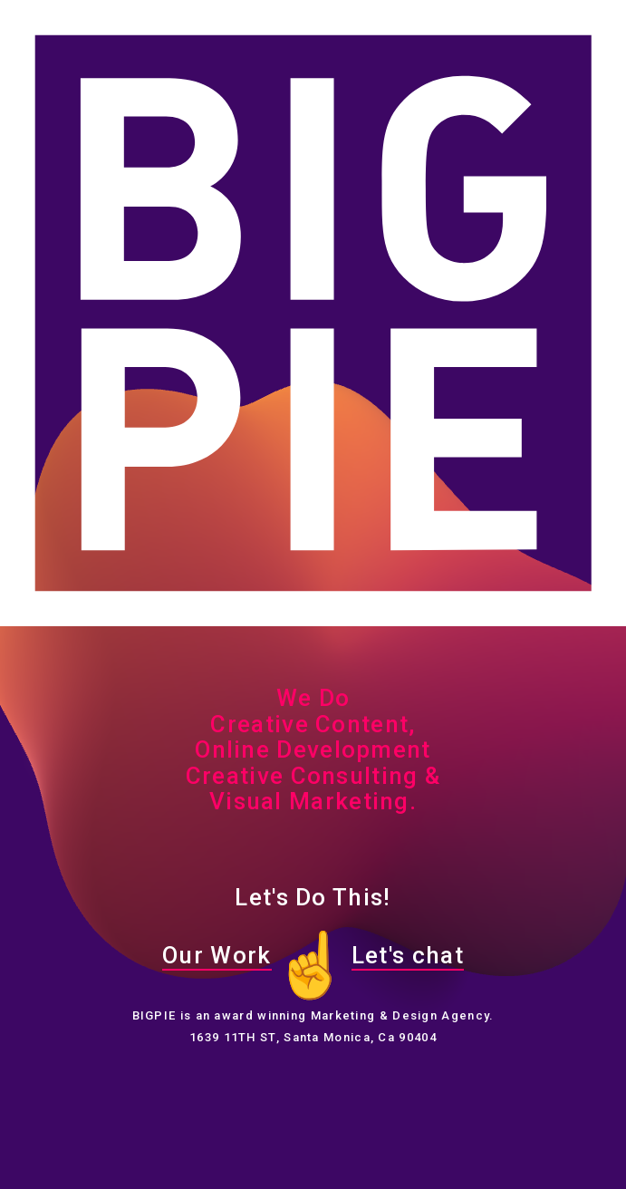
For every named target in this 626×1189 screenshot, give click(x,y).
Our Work (216, 955)
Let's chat (408, 955)
